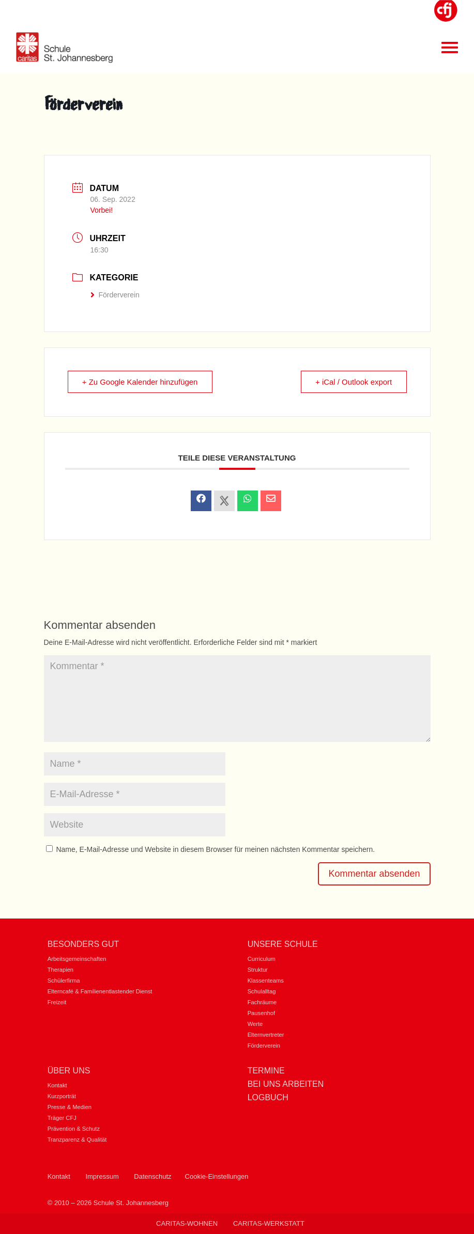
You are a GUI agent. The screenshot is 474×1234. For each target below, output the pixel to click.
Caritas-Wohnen (187, 1223)
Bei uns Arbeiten (286, 1084)
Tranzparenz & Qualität (77, 1139)
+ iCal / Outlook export (353, 381)
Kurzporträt (62, 1096)
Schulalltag (262, 991)
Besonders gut (83, 944)
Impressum (101, 1176)
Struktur (258, 970)
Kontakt (57, 1085)
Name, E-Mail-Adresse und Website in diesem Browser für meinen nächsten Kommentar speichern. (215, 849)
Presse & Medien (69, 1107)
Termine (266, 1070)
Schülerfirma (64, 980)
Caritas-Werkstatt (268, 1223)
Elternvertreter (266, 1035)
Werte (255, 1024)
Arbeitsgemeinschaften (77, 959)
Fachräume (262, 1002)
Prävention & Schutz (74, 1129)
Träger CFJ (62, 1118)
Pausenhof (262, 1013)
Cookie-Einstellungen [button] (217, 1176)
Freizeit (57, 1002)
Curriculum (262, 959)
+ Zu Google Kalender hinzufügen (141, 381)
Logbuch (268, 1097)
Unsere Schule (283, 944)
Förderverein (115, 295)
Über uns (69, 1070)
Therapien (60, 970)
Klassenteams (266, 980)
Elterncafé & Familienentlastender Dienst (100, 991)
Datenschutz (152, 1176)
